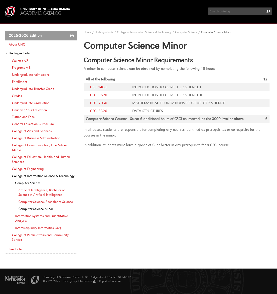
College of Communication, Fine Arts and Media (40, 147)
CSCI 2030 (98, 103)
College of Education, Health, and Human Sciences (41, 159)
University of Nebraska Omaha (45, 9)
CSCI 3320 (98, 111)
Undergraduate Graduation (30, 103)
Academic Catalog (40, 13)
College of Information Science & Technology (144, 32)
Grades (17, 96)
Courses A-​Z (20, 61)
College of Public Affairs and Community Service (40, 237)
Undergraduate (19, 53)
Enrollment (19, 82)
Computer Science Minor (35, 209)
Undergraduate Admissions (30, 75)
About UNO (17, 44)
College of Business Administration (36, 138)
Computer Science (28, 183)
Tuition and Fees (23, 117)
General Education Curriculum (33, 124)
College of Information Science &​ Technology (43, 176)
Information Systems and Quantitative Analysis (41, 218)
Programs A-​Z (21, 68)
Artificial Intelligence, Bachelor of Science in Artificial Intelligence (41, 192)
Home (87, 32)
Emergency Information (80, 281)
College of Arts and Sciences (32, 131)
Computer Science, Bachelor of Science (45, 202)
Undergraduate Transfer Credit (33, 89)
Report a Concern (110, 281)
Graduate (15, 249)
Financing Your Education (29, 110)
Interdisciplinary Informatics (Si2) (38, 228)
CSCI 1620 (98, 95)
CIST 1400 (98, 87)
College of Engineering (28, 169)
